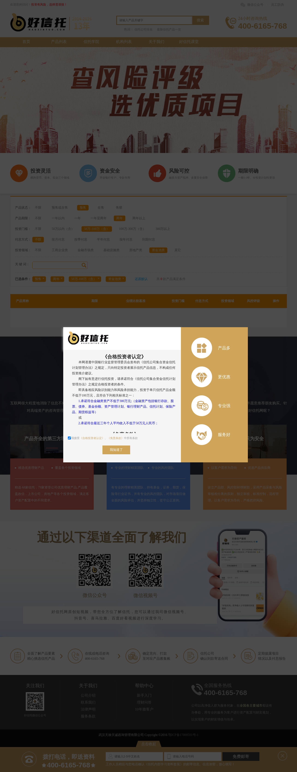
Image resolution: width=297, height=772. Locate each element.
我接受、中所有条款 (103, 438)
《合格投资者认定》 (92, 438)
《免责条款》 (115, 438)
